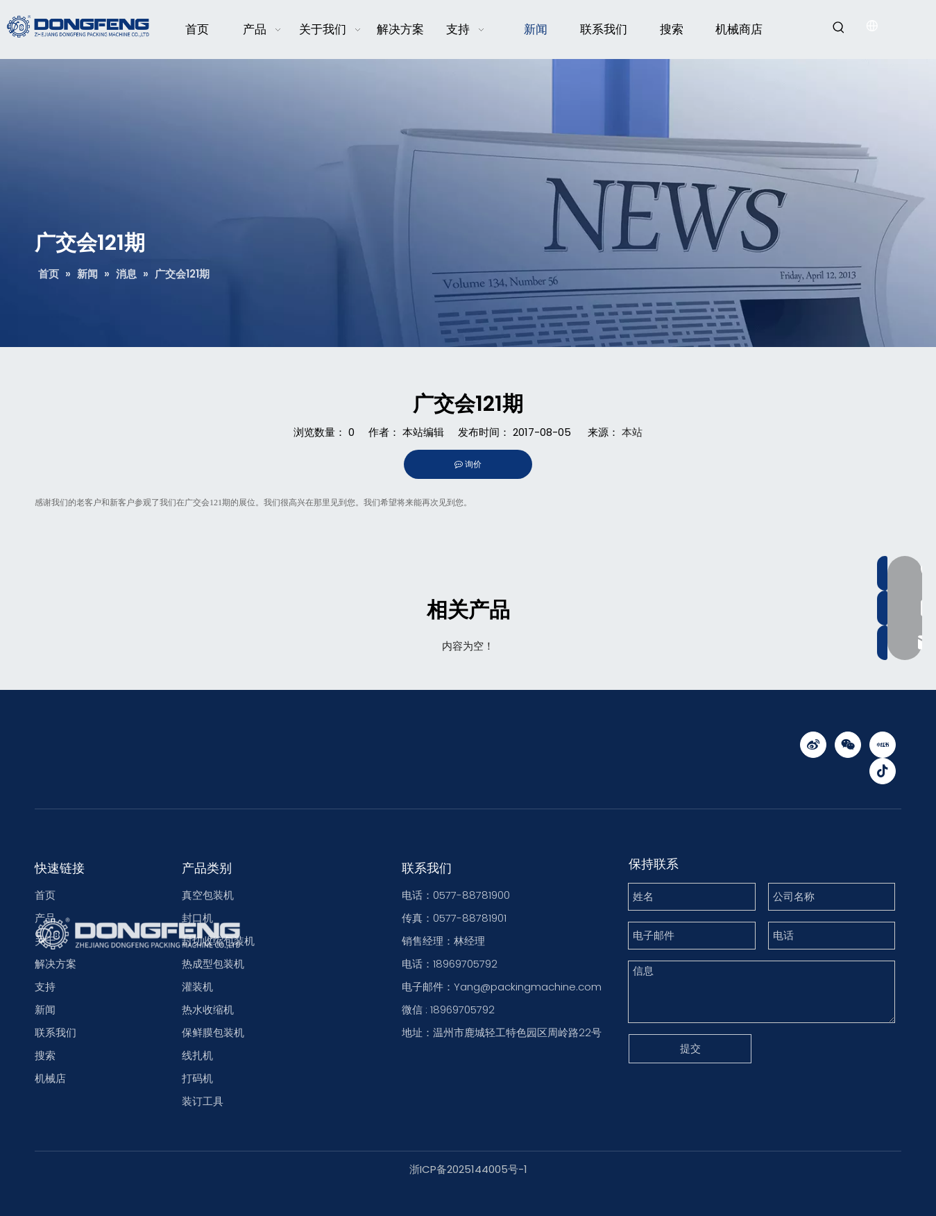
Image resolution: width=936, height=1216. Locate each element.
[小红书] (882, 745)
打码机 (197, 1078)
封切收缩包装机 (218, 941)
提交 (690, 1048)
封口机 (197, 918)
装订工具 (202, 1101)
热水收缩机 (208, 1009)
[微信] (848, 745)
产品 (45, 918)
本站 (632, 432)
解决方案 (55, 963)
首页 (45, 895)
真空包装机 (208, 895)
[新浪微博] (813, 745)
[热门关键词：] (838, 27)
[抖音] (882, 771)
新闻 (45, 1009)
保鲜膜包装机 (213, 1032)
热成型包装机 (213, 963)
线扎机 (197, 1055)
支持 (45, 986)
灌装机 (197, 986)
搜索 (45, 1055)
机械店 (50, 1078)
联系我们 (55, 1032)
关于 (45, 941)
